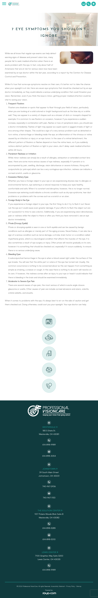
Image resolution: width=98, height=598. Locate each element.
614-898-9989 (49, 444)
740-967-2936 (49, 486)
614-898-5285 (49, 528)
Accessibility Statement (58, 586)
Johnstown (49, 468)
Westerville (49, 427)
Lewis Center (49, 552)
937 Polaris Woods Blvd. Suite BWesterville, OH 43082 (49, 516)
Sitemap (78, 586)
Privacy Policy (70, 586)
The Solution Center (49, 510)
